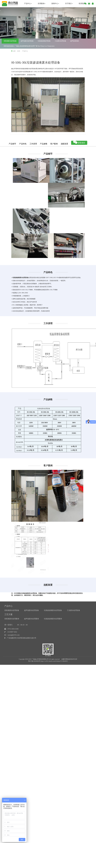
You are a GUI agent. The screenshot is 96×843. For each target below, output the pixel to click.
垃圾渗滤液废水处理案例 (53, 619)
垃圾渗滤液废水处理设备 (53, 610)
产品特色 (22, 144)
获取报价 (79, 142)
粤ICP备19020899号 (34, 661)
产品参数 (43, 144)
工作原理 (33, 144)
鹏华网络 (66, 659)
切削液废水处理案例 (11, 619)
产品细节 (12, 144)
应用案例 (41, 3)
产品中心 (28, 3)
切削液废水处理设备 (10, 41)
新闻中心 (55, 3)
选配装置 (64, 144)
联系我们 (82, 3)
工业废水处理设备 (60, 41)
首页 (16, 3)
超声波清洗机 (74, 41)
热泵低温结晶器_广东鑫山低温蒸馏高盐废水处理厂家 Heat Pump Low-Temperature (29, 46)
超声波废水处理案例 (31, 619)
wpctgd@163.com (13, 635)
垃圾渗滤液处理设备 (44, 41)
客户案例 (54, 144)
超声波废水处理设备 (27, 41)
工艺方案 (8, 614)
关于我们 (69, 3)
